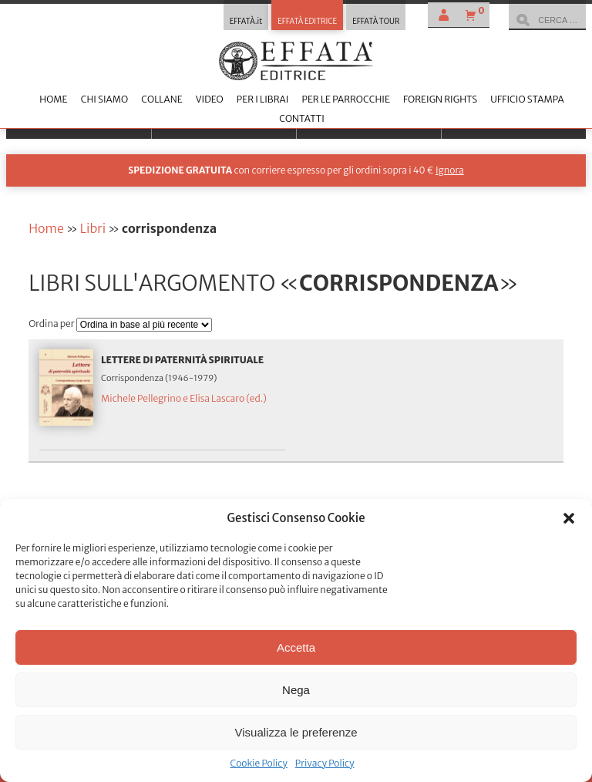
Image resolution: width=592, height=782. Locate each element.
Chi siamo (104, 99)
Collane (161, 99)
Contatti (302, 118)
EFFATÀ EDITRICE (307, 21)
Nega (296, 689)
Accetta (296, 647)
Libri (93, 228)
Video (210, 99)
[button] (569, 518)
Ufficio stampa (526, 99)
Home (53, 99)
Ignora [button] (450, 170)
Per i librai (263, 99)
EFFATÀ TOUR (375, 21)
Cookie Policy (258, 763)
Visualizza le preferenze (296, 732)
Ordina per (52, 323)
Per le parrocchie (345, 99)
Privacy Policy (325, 763)
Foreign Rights (440, 99)
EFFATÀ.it (246, 21)
